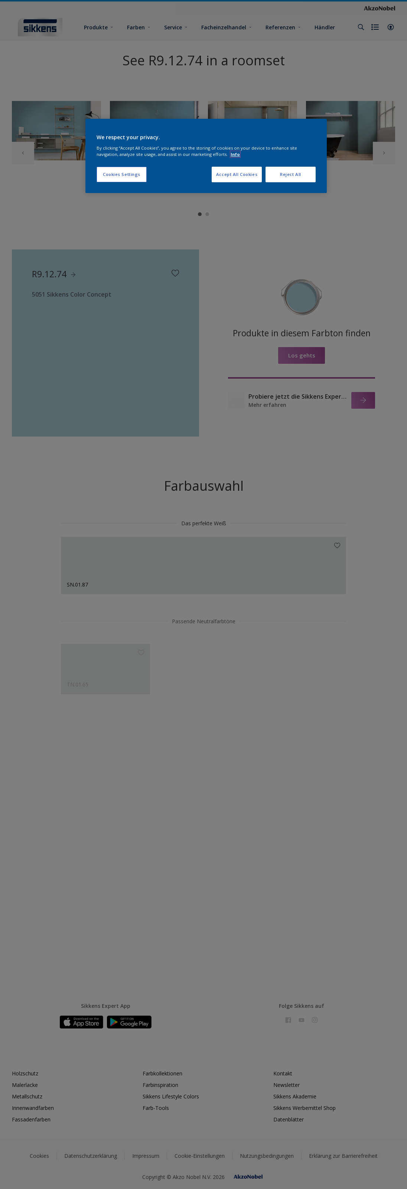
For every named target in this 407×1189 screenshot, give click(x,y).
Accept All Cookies (236, 174)
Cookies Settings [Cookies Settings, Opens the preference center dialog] (121, 174)
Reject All (290, 174)
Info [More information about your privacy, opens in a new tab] (235, 154)
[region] (206, 156)
